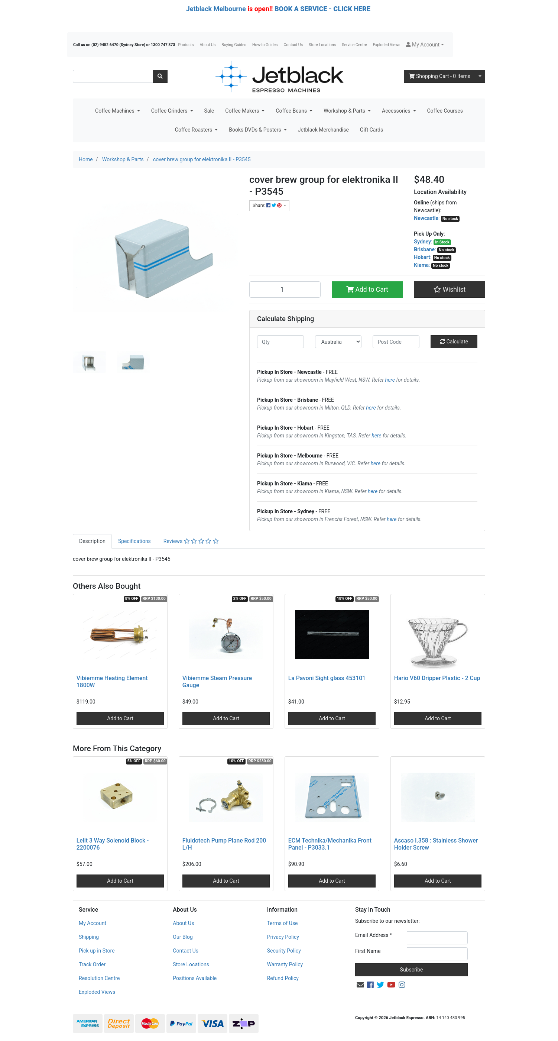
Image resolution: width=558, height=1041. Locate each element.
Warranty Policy (285, 964)
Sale (209, 111)
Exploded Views (386, 44)
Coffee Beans (292, 111)
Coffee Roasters (194, 130)
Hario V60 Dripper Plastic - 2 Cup (437, 678)
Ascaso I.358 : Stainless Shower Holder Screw (436, 844)
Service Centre (354, 44)
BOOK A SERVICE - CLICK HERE (322, 9)
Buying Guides (233, 44)
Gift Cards (371, 130)
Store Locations (322, 44)
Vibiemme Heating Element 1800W (112, 682)
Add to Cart (367, 289)
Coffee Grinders (170, 111)
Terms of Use (282, 923)
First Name (367, 951)
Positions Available (195, 978)
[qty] (280, 341)
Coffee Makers (242, 111)
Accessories (397, 111)
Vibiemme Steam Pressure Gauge (217, 682)
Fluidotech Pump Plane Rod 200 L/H (224, 844)
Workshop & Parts (345, 111)
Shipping (89, 937)
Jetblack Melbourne (216, 9)
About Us (208, 44)
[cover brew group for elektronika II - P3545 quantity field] (285, 289)
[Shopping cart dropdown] (480, 76)
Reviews (191, 541)
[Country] (338, 341)
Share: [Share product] (268, 205)
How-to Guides (265, 44)
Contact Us (293, 44)
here (390, 380)
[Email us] (360, 984)
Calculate (454, 342)
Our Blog (183, 937)
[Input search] (113, 76)
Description (92, 541)
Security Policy (284, 951)
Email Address (373, 935)
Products (186, 44)
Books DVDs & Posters (255, 130)
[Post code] (396, 341)
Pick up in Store (97, 951)
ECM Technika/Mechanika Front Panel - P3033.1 (330, 844)
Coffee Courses (445, 111)
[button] (425, 44)
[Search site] (160, 76)
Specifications (134, 541)
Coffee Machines (115, 111)
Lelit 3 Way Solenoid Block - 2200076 (113, 844)
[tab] (92, 541)
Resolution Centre (99, 978)
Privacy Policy (283, 937)
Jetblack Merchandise (323, 130)
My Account (92, 923)
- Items (439, 76)
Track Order (92, 964)
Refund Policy (283, 978)
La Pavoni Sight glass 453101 (327, 678)
